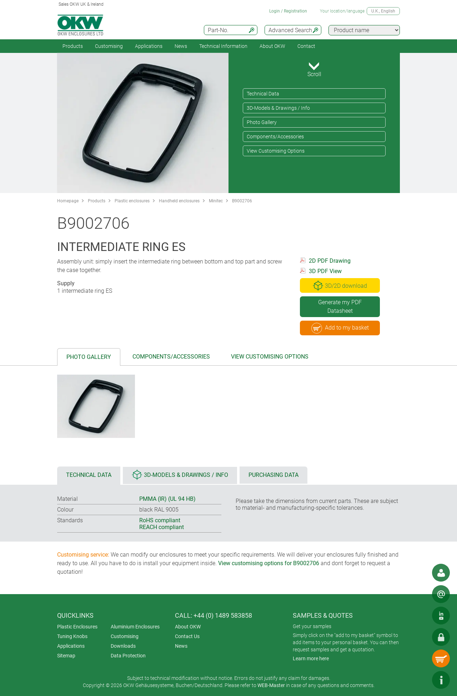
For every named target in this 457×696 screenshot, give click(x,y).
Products (72, 46)
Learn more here (311, 658)
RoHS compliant (159, 520)
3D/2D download (340, 285)
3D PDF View (325, 271)
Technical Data (263, 94)
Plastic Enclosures (77, 627)
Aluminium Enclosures (135, 627)
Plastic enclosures (132, 200)
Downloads (123, 646)
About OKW (188, 627)
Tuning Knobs (72, 636)
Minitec (216, 200)
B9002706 (242, 200)
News (181, 46)
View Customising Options (276, 151)
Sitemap (66, 655)
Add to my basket (340, 328)
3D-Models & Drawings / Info (278, 108)
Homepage (68, 200)
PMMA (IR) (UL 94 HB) (167, 498)
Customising (109, 46)
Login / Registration (288, 11)
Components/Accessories (275, 136)
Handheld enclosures (179, 200)
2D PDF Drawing (330, 260)
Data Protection (128, 655)
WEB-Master (271, 685)
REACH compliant (161, 527)
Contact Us (187, 636)
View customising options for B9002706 (268, 563)
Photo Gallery (262, 122)
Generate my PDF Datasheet (340, 306)
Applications (148, 46)
